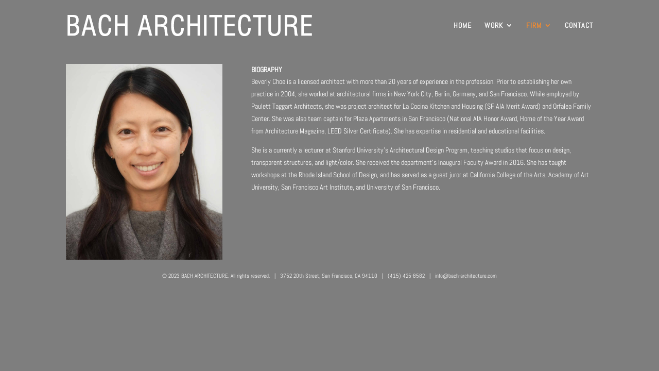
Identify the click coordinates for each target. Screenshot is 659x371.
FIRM (534, 26)
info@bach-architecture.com (466, 275)
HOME (463, 26)
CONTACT (579, 26)
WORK (493, 26)
